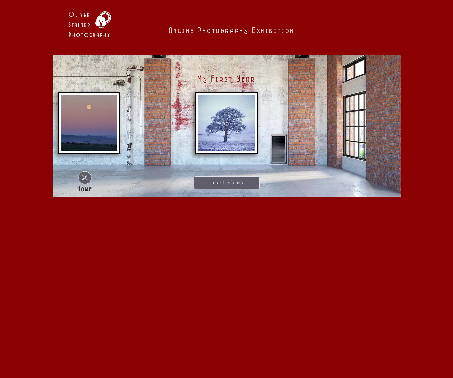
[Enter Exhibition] (227, 182)
